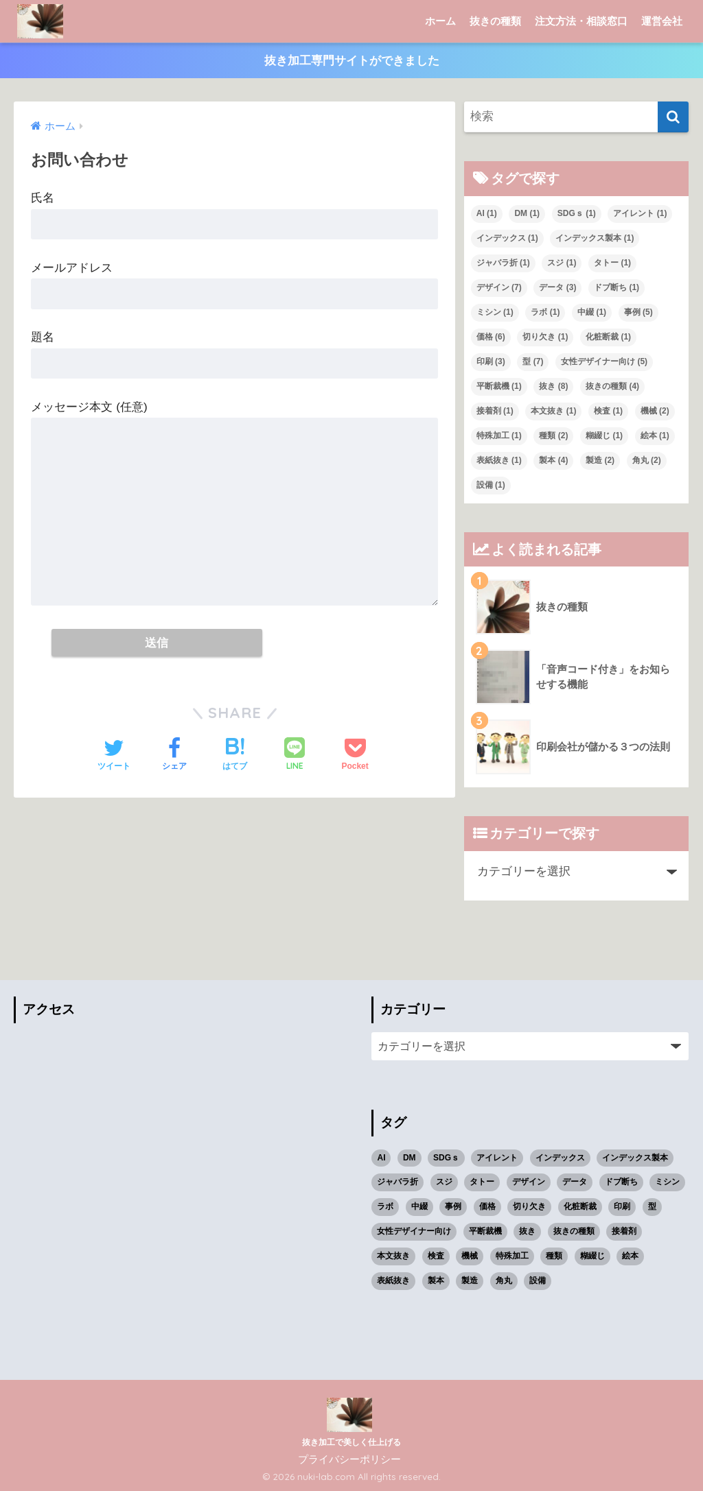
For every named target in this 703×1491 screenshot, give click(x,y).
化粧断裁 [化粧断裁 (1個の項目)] (608, 337)
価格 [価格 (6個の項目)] (490, 337)
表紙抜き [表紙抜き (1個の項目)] (499, 460)
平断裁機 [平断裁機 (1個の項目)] (499, 386)
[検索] (673, 117)
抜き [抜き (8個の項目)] (553, 386)
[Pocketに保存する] (354, 755)
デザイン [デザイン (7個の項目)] (499, 287)
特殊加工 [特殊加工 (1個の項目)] (499, 435)
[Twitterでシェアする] (113, 755)
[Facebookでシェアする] (174, 755)
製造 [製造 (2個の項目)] (600, 460)
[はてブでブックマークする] (234, 755)
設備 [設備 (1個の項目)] (490, 485)
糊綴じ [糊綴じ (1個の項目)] (604, 435)
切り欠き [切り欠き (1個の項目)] (545, 337)
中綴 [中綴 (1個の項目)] (591, 312)
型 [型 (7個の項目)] (532, 361)
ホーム (440, 21)
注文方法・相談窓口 (581, 21)
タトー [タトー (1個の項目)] (612, 262)
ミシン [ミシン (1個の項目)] (495, 312)
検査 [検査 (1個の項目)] (608, 411)
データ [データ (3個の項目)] (557, 287)
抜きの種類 (495, 21)
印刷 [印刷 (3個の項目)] (490, 361)
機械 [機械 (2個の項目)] (655, 411)
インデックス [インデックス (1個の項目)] (507, 238)
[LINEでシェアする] (295, 755)
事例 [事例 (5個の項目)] (638, 312)
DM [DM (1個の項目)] (527, 213)
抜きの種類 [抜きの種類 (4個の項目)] (612, 386)
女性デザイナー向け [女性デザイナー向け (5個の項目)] (604, 361)
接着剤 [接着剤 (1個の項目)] (495, 411)
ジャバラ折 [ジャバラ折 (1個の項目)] (503, 262)
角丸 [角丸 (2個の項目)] (646, 460)
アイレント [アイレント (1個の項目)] (640, 213)
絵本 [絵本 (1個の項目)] (655, 435)
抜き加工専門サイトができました (351, 60)
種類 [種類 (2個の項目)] (553, 435)
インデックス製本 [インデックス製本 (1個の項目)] (594, 238)
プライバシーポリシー (349, 1459)
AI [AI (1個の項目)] (486, 213)
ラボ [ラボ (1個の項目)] (545, 312)
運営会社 (661, 21)
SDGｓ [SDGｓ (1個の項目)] (576, 213)
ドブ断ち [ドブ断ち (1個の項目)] (616, 287)
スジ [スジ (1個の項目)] (561, 262)
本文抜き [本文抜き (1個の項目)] (553, 411)
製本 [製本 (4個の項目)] (553, 460)
